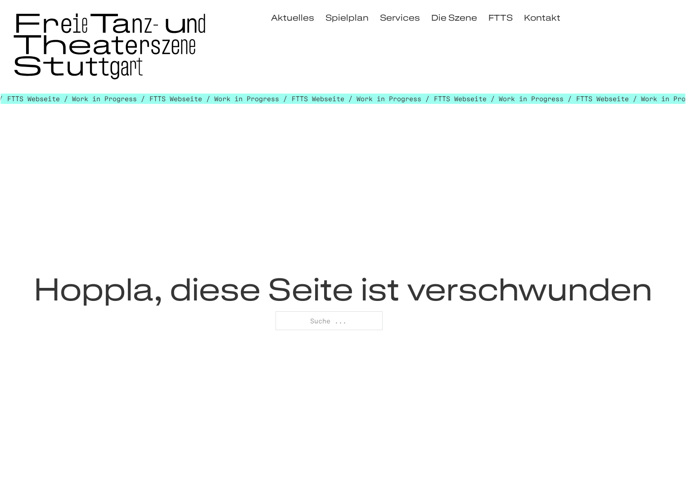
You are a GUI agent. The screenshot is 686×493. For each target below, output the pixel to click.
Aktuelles (292, 17)
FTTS (500, 17)
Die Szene (454, 17)
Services (400, 17)
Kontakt (542, 17)
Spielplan (347, 17)
